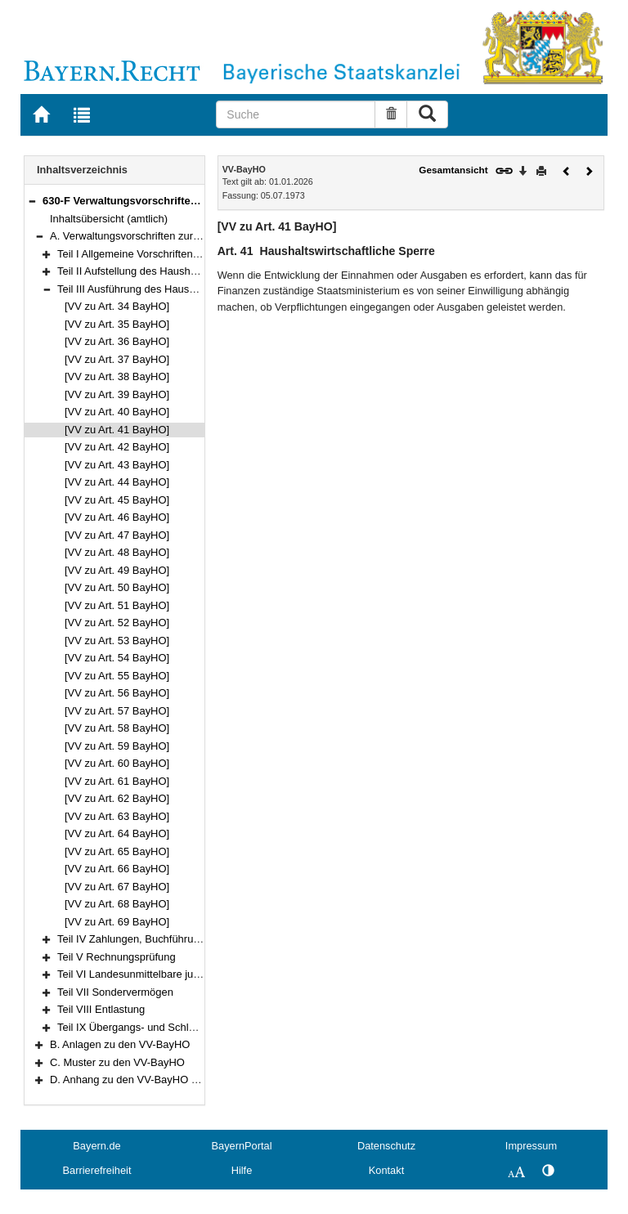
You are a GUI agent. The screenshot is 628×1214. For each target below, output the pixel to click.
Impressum (531, 1146)
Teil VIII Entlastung (101, 1009)
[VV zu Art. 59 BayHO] (117, 746)
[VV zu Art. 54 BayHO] (117, 658)
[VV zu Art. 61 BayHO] (117, 781)
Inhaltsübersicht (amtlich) (109, 219)
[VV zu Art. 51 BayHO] (117, 605)
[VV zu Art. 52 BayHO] (117, 622)
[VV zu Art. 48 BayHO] (117, 552)
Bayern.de (96, 1146)
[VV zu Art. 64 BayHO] (117, 833)
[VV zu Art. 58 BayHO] (117, 728)
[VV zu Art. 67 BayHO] (117, 886)
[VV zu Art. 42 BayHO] (117, 447)
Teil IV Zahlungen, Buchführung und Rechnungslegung (185, 939)
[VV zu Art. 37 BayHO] (117, 359)
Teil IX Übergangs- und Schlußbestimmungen (164, 1027)
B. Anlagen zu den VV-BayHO (120, 1044)
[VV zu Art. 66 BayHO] (117, 868)
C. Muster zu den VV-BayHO (117, 1062)
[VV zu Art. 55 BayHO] (117, 676)
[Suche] (295, 114)
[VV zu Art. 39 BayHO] (117, 394)
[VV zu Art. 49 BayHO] (117, 570)
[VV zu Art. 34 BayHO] (117, 306)
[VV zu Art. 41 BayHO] (117, 429)
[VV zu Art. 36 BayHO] (117, 341)
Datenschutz (386, 1146)
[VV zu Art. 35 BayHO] (117, 324)
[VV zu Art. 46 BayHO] (117, 517)
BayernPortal (242, 1146)
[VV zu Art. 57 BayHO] (117, 711)
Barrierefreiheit (97, 1170)
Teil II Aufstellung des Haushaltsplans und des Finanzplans (195, 271)
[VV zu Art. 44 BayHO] (117, 482)
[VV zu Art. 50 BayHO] (117, 587)
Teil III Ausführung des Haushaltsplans (147, 289)
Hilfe (242, 1170)
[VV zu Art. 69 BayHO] (117, 922)
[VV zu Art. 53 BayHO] (117, 640)
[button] (32, 201)
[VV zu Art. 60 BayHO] (117, 763)
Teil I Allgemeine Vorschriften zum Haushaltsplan (171, 254)
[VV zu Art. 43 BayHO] (117, 465)
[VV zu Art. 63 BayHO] (117, 816)
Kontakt (386, 1170)
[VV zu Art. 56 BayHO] (117, 693)
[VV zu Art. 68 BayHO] (117, 904)
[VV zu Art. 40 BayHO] (117, 411)
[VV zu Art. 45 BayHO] (117, 500)
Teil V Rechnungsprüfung (116, 957)
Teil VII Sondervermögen (115, 992)
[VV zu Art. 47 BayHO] (117, 535)
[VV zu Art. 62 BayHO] (117, 798)
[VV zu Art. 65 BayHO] (117, 851)
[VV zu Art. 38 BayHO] (117, 376)
